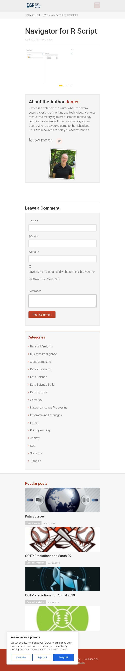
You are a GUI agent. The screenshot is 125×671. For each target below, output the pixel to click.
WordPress (78, 662)
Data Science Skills (42, 384)
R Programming (40, 430)
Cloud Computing (41, 361)
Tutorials (35, 461)
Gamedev (36, 400)
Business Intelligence (43, 354)
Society (35, 438)
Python (34, 422)
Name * (33, 221)
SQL (32, 445)
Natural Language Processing (48, 407)
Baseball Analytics (41, 346)
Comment (34, 291)
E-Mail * (33, 236)
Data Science (38, 377)
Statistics (36, 453)
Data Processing (40, 369)
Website (33, 252)
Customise (21, 657)
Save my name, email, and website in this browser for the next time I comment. (61, 275)
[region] (42, 648)
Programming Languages (46, 415)
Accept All (63, 657)
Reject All (42, 657)
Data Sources (38, 392)
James (49, 39)
